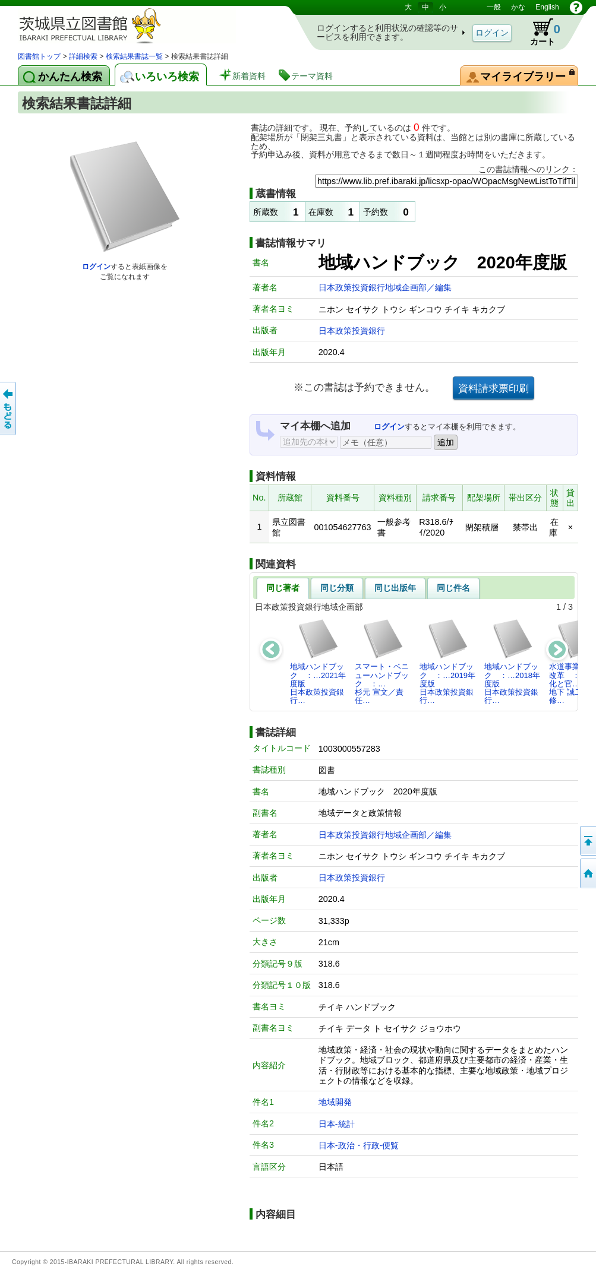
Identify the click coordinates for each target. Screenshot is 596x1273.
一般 (494, 7)
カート (539, 32)
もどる (9, 408)
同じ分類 (337, 588)
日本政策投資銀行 (352, 330)
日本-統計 (337, 1124)
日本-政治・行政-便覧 (359, 1145)
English (547, 7)
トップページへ (587, 873)
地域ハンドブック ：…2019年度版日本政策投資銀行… (447, 661)
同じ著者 (282, 588)
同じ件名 (453, 588)
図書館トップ (39, 56)
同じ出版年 (395, 588)
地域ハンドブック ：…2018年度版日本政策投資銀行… (512, 661)
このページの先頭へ (587, 841)
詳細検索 (83, 56)
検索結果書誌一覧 (134, 56)
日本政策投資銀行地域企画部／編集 (385, 287)
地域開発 (335, 1102)
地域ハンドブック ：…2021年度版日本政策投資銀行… (318, 661)
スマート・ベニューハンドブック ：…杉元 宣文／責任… (382, 661)
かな (518, 7)
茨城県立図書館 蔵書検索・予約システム (142, 25)
